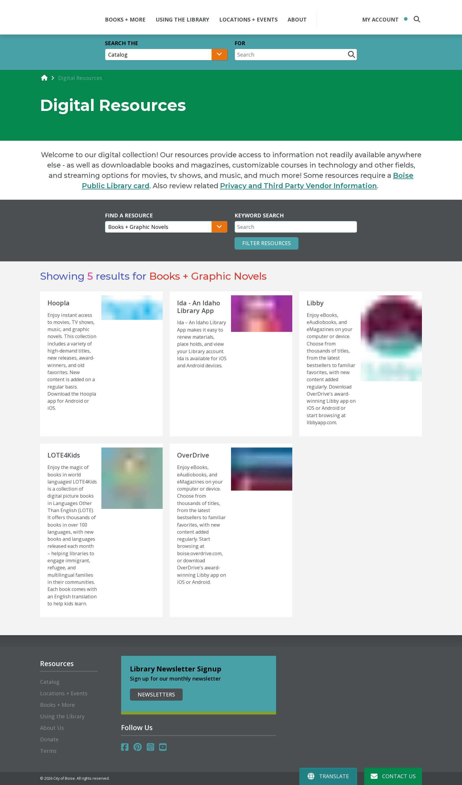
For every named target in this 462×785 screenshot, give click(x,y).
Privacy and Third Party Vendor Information (298, 185)
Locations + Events (64, 693)
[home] (44, 78)
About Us (52, 727)
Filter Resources (266, 243)
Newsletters (156, 694)
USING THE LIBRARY (182, 19)
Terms (48, 750)
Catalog (50, 681)
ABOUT (297, 19)
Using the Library (62, 716)
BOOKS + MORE (125, 19)
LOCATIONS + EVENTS (248, 19)
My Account (380, 19)
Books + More (57, 704)
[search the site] (417, 19)
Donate (49, 739)
